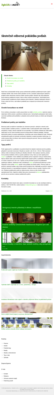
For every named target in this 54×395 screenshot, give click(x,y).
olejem (31, 162)
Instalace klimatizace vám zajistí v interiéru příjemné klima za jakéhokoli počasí (26, 299)
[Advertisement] (27, 18)
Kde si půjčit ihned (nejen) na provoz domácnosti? (17, 314)
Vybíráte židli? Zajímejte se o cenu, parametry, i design (18, 284)
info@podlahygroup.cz (31, 185)
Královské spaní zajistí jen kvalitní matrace (14, 270)
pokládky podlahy (37, 112)
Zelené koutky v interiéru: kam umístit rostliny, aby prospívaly (26, 244)
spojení (3, 156)
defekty (16, 164)
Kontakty (9, 86)
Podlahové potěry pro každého (16, 81)
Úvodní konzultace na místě (15, 78)
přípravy (39, 172)
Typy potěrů (10, 83)
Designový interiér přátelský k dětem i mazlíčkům (21, 208)
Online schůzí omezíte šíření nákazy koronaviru (16, 329)
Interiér (51, 190)
